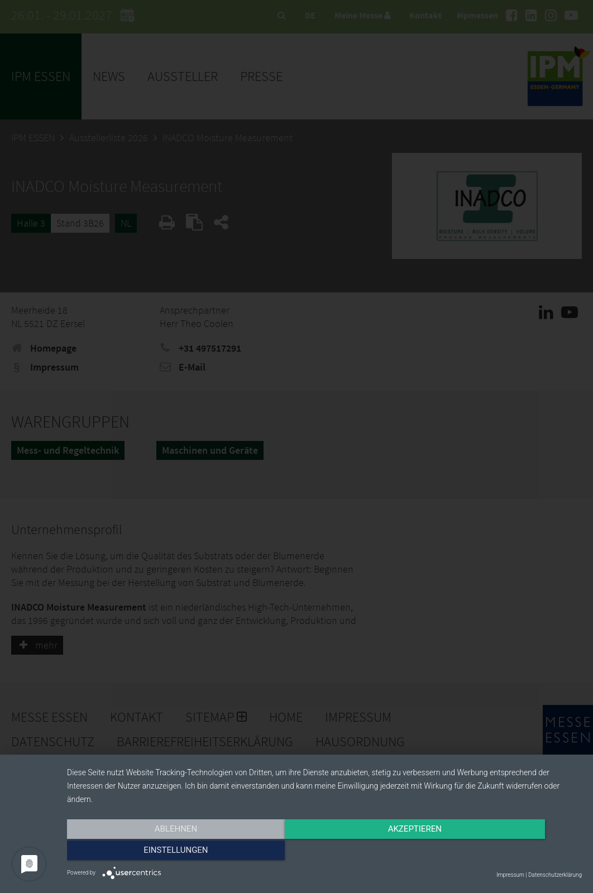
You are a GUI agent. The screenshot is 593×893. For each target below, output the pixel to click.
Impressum (510, 875)
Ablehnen (144, 852)
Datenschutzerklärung (555, 875)
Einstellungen (504, 852)
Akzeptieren (324, 852)
